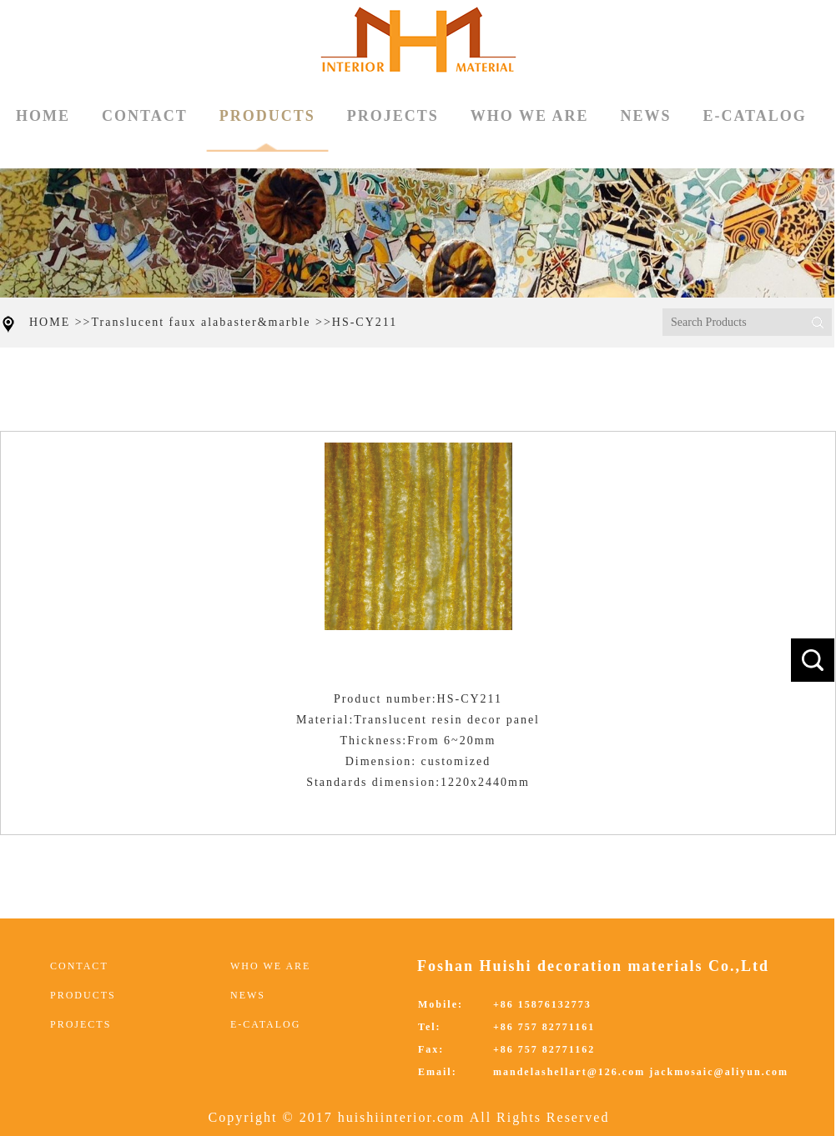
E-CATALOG (754, 116)
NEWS (645, 116)
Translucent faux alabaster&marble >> (212, 322)
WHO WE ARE (530, 116)
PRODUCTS (267, 130)
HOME (43, 116)
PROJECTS (393, 116)
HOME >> (60, 322)
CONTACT (145, 116)
